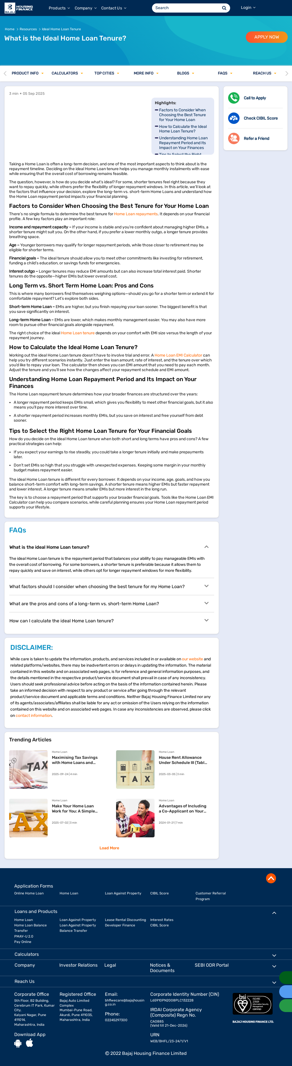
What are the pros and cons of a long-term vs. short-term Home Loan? (108, 603)
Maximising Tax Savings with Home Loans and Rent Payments (75, 760)
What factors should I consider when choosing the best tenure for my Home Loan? (108, 586)
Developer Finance (120, 925)
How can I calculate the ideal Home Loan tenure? (108, 620)
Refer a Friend (256, 138)
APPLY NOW (266, 37)
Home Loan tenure (78, 333)
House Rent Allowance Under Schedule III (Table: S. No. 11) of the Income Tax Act (183, 760)
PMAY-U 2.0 (23, 936)
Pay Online (22, 942)
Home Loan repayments (136, 214)
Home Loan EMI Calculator (178, 355)
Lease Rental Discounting (125, 920)
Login (248, 7)
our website (192, 659)
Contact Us (113, 8)
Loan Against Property (123, 893)
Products (59, 8)
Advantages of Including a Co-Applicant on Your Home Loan (182, 809)
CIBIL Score (159, 893)
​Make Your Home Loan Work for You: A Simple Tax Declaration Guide (73, 809)
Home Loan (69, 893)
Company (86, 8)
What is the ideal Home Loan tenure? (108, 547)
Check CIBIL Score (261, 118)
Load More (109, 848)
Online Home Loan (29, 893)
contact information (34, 715)
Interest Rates (161, 920)
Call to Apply (255, 98)
